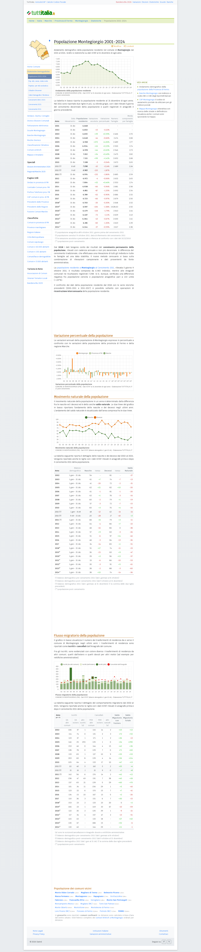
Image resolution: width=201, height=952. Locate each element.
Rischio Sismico (34, 140)
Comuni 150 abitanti (36, 252)
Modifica (116, 46)
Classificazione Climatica (38, 145)
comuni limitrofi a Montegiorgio (109, 918)
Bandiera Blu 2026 (124, 2)
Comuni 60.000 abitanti (38, 247)
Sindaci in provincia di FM (37, 182)
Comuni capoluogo (35, 242)
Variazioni (137, 2)
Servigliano (98, 900)
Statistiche (154, 2)
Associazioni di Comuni (37, 273)
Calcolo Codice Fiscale (56, 2)
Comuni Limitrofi (34, 150)
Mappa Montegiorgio (148, 109)
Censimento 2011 (34, 109)
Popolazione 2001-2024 (37, 76)
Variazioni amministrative (100, 934)
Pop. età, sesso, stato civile (38, 81)
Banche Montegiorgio (36, 135)
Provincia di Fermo (64, 20)
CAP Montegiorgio (147, 99)
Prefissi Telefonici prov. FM (38, 192)
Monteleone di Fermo (102, 907)
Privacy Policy (38, 934)
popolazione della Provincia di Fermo (153, 89)
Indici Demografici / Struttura (38, 95)
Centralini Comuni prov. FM (38, 187)
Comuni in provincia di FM (38, 222)
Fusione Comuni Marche (37, 212)
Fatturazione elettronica (37, 125)
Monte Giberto (63, 907)
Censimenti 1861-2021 (36, 100)
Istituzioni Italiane (100, 931)
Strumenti (163, 931)
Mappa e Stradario (35, 155)
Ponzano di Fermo (87, 911)
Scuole (163, 2)
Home (31, 20)
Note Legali (38, 931)
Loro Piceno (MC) (65, 911)
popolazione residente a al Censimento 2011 (85, 267)
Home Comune (33, 67)
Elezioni (145, 2)
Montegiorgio (81, 20)
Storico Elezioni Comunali (38, 121)
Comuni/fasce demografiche (39, 256)
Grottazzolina (118, 896)
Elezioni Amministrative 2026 (38, 167)
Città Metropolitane (35, 237)
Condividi (129, 46)
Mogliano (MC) (89, 904)
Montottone (81, 907)
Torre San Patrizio (109, 904)
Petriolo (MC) (108, 911)
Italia (39, 20)
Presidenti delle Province (38, 202)
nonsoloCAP (40, 2)
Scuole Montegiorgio (36, 130)
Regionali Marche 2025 (36, 171)
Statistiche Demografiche (38, 71)
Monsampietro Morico (66, 904)
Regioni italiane (33, 232)
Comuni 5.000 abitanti (37, 261)
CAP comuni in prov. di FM (38, 197)
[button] (164, 942)
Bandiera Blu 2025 (35, 283)
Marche (48, 20)
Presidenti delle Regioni (37, 207)
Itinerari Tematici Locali (37, 278)
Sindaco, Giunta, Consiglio (38, 116)
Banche (170, 2)
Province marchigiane (36, 227)
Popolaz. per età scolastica (38, 86)
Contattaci (163, 934)
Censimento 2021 (34, 104)
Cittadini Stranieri (35, 90)
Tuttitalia (30, 2)
